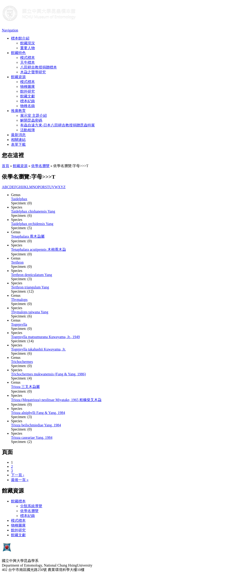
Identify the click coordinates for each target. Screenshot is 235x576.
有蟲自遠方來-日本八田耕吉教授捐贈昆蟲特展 (57, 125)
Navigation (10, 30)
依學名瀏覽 (40, 166)
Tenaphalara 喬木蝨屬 (28, 236)
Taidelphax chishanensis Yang (33, 211)
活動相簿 (27, 130)
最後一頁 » (19, 480)
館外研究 (27, 91)
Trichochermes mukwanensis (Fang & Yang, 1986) (48, 374)
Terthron (17, 262)
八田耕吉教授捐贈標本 (38, 67)
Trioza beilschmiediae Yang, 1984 (36, 425)
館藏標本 (18, 501)
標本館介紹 (20, 38)
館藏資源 (18, 77)
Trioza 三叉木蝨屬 (25, 387)
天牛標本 (27, 62)
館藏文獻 (27, 96)
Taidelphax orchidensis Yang (32, 224)
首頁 (5, 166)
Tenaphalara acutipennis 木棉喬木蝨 (38, 249)
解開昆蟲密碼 (31, 120)
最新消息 (18, 135)
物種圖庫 (27, 86)
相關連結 (18, 140)
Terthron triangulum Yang (30, 287)
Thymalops (19, 300)
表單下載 (18, 144)
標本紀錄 (27, 101)
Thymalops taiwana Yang (29, 312)
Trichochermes (22, 362)
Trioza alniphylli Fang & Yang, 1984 (38, 413)
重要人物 (27, 48)
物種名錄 (27, 106)
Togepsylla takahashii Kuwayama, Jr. (38, 349)
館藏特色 (18, 53)
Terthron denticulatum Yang (31, 275)
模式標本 (27, 58)
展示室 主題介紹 (33, 115)
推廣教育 (18, 111)
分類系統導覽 (31, 506)
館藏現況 (27, 43)
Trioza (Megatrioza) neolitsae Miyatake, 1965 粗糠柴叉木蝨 (56, 400)
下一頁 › (17, 475)
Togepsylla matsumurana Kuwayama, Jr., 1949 (45, 337)
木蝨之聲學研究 (33, 72)
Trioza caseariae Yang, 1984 (31, 437)
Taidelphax (19, 199)
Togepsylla (19, 324)
